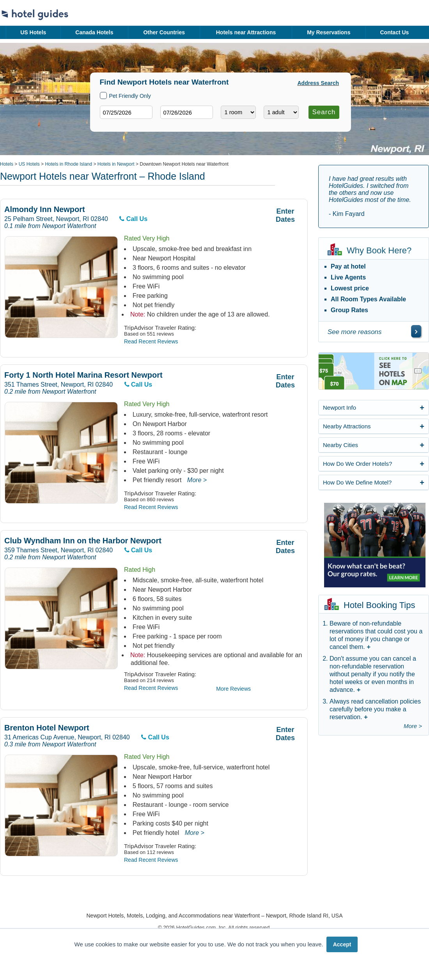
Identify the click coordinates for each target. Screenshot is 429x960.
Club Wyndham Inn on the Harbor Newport (82, 541)
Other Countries (164, 32)
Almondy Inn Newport (44, 209)
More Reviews (233, 689)
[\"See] (416, 331)
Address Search (318, 83)
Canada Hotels (94, 32)
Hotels (6, 164)
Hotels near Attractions (246, 32)
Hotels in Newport (116, 164)
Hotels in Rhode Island (68, 164)
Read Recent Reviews (151, 341)
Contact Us (394, 32)
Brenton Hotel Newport (46, 728)
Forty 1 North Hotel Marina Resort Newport (83, 375)
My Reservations (328, 32)
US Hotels (33, 32)
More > (197, 480)
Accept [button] (342, 944)
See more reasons (355, 332)
